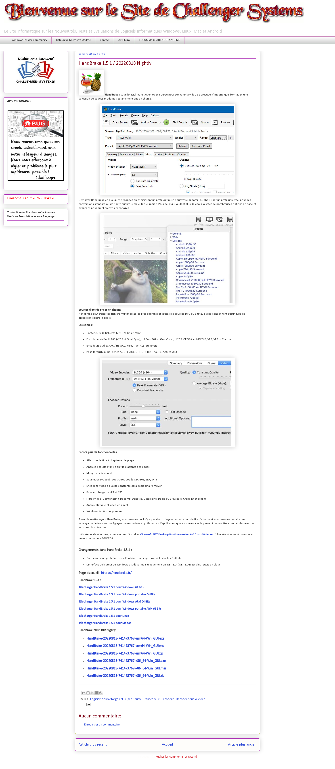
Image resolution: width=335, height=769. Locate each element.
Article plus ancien (242, 744)
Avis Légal (124, 40)
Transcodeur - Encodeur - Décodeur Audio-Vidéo (174, 699)
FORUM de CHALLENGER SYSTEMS (159, 40)
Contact (104, 40)
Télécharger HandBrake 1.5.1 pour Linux (104, 616)
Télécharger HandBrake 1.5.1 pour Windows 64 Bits (111, 587)
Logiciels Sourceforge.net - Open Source (116, 699)
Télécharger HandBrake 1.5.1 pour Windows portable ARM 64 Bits (120, 609)
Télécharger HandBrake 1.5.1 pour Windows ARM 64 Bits (114, 601)
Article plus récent (93, 744)
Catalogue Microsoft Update (73, 40)
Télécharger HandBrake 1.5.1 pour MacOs (105, 623)
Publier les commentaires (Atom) (176, 757)
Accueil (167, 744)
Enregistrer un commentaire (102, 724)
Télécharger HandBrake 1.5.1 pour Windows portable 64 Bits (117, 594)
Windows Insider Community (29, 40)
